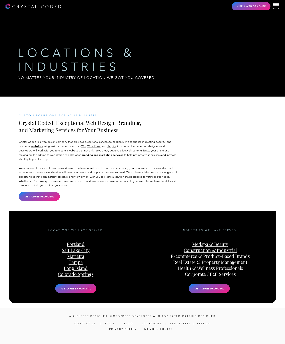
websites (37, 146)
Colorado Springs (75, 274)
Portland (76, 244)
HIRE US (203, 323)
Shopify (111, 146)
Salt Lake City (76, 250)
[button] (276, 3)
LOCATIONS (152, 323)
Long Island (76, 268)
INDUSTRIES (180, 323)
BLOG (128, 323)
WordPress (93, 146)
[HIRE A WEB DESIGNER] (251, 6)
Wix (83, 146)
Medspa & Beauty (210, 244)
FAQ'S (110, 323)
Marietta (75, 256)
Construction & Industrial (210, 250)
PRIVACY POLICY (123, 329)
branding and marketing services (102, 155)
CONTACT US (86, 323)
